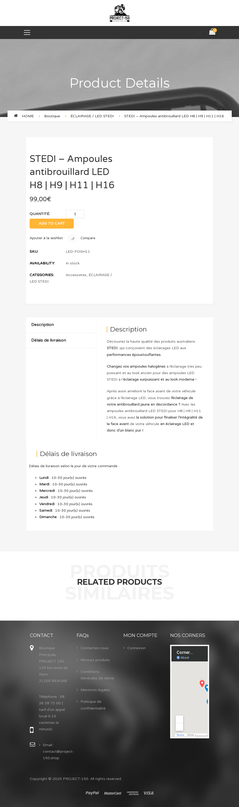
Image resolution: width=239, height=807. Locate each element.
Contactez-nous (95, 648)
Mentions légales (95, 690)
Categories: (42, 275)
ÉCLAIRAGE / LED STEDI (92, 116)
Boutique (52, 116)
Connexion (136, 648)
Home (28, 116)
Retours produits (95, 660)
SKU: (34, 251)
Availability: (42, 263)
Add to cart (52, 223)
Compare (81, 238)
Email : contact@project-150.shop (58, 751)
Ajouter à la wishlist (46, 238)
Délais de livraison (48, 340)
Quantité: (40, 214)
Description (42, 324)
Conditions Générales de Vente (97, 674)
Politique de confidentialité (93, 704)
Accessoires (76, 275)
